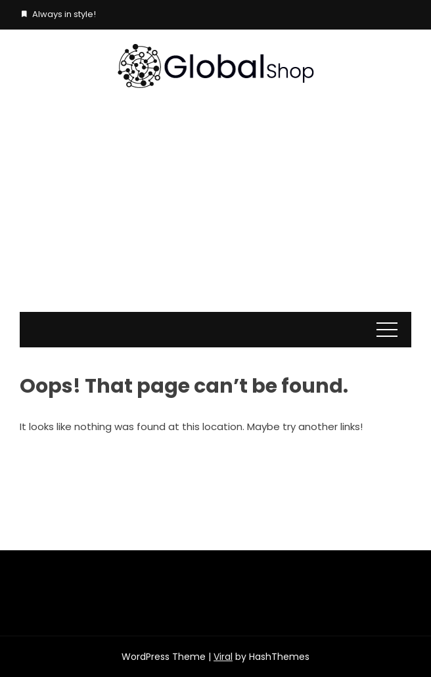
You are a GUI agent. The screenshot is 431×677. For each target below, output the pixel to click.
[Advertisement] (215, 213)
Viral (223, 656)
